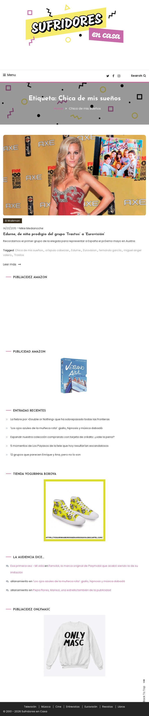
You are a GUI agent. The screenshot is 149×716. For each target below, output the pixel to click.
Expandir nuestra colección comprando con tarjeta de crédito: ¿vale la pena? (62, 437)
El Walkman (12, 220)
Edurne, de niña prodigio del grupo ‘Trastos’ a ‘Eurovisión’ (54, 234)
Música (45, 706)
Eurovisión (91, 706)
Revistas (107, 706)
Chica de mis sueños (29, 250)
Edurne (76, 250)
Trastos (19, 255)
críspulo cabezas (57, 250)
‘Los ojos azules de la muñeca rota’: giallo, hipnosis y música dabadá (56, 428)
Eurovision (90, 250)
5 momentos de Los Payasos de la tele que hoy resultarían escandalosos (59, 446)
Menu (9, 75)
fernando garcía (110, 250)
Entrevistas (73, 706)
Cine (58, 706)
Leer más (12, 264)
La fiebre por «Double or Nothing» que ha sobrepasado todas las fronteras (60, 419)
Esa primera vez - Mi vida (27, 566)
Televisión (30, 706)
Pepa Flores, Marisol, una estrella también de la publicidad (72, 590)
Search (138, 76)
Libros (121, 706)
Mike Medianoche (31, 228)
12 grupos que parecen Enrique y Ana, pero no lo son (45, 454)
